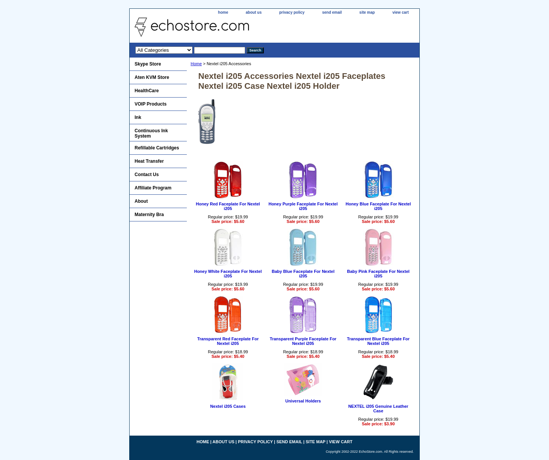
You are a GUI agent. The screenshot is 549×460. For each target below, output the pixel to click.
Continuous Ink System (151, 133)
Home (196, 63)
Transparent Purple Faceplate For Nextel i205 (303, 341)
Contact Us (147, 174)
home (223, 12)
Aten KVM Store (152, 77)
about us (254, 12)
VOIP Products (151, 104)
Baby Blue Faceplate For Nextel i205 (303, 273)
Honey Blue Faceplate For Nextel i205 (378, 206)
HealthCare (147, 90)
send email (332, 12)
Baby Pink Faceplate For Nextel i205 (378, 273)
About (141, 201)
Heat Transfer (149, 161)
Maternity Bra (149, 214)
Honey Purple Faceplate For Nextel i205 (303, 206)
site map (367, 12)
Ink (138, 117)
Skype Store (148, 64)
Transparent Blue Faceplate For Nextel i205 (378, 341)
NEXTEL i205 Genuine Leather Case (378, 408)
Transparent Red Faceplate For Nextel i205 (227, 341)
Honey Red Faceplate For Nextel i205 (228, 206)
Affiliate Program (153, 188)
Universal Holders (303, 401)
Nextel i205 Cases (228, 406)
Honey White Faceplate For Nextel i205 (228, 273)
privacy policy (292, 12)
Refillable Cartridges (157, 148)
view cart (400, 12)
